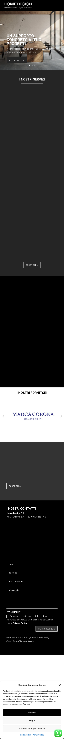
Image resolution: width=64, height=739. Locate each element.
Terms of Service (19, 641)
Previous (3, 416)
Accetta (32, 712)
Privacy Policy (38, 735)
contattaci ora (17, 60)
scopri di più (32, 264)
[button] (59, 685)
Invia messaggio (46, 628)
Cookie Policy (25, 735)
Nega (32, 720)
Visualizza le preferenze (32, 728)
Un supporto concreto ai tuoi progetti (24, 40)
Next (61, 416)
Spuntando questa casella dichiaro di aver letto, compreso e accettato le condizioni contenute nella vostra (29, 619)
